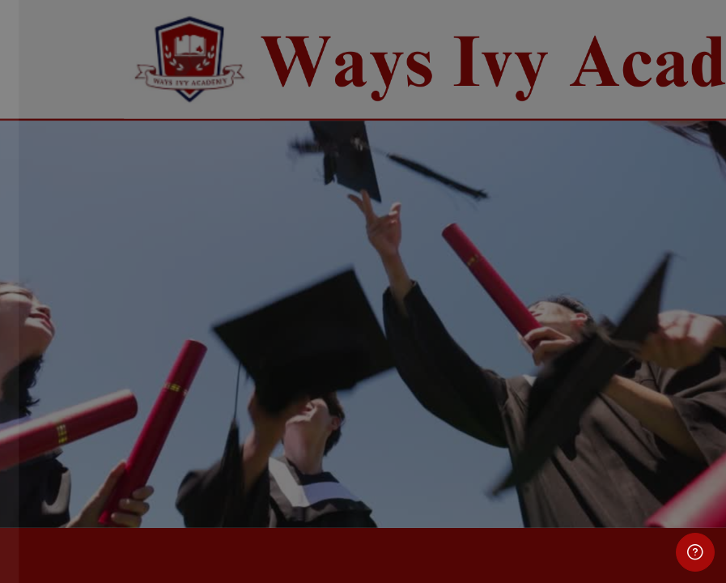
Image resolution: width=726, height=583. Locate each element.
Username (55, 211)
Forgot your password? (259, 362)
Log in (171, 408)
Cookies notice (171, 510)
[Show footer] (695, 552)
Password (54, 289)
